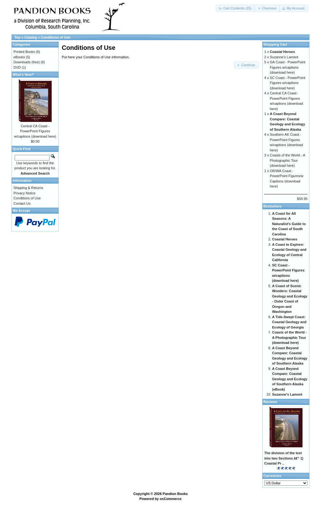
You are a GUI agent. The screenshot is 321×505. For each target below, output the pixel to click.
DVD (17, 67)
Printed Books (24, 52)
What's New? (23, 74)
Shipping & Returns (28, 188)
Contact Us (21, 203)
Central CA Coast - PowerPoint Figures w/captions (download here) (35, 131)
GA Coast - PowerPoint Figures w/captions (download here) (287, 67)
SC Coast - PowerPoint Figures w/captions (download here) (287, 83)
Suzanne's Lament (284, 57)
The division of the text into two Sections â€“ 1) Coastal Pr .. (283, 458)
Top (17, 37)
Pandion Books (175, 494)
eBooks (19, 57)
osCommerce (171, 499)
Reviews (270, 402)
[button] (235, 8)
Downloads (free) (26, 62)
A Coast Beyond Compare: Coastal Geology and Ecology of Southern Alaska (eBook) (289, 379)
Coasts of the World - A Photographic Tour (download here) (287, 160)
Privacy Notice (24, 193)
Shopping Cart (275, 44)
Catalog (30, 37)
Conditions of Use (55, 37)
